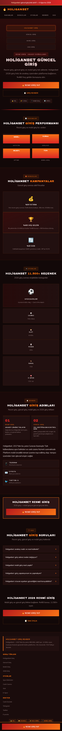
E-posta (6, 714)
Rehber (45, 15)
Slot (4, 688)
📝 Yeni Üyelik (31, 622)
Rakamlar (8, 15)
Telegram (6, 706)
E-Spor (5, 693)
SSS (54, 15)
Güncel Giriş (7, 662)
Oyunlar (34, 15)
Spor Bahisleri (8, 680)
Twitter (5, 710)
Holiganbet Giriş (8, 658)
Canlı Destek (7, 702)
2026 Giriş (6, 671)
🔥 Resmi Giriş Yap (31, 85)
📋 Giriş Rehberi (31, 93)
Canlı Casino (7, 684)
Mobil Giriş (6, 667)
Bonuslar (21, 15)
